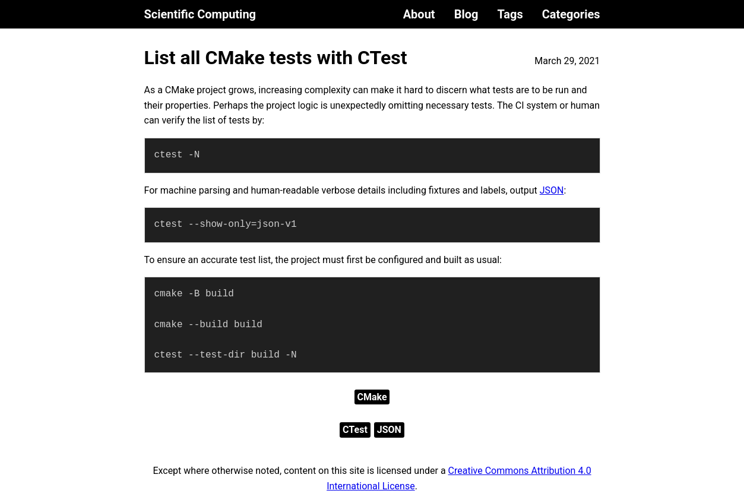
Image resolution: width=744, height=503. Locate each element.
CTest (355, 429)
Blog (466, 14)
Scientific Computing (200, 14)
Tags (510, 14)
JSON (552, 190)
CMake (372, 397)
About (419, 14)
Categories (571, 14)
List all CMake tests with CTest (275, 57)
